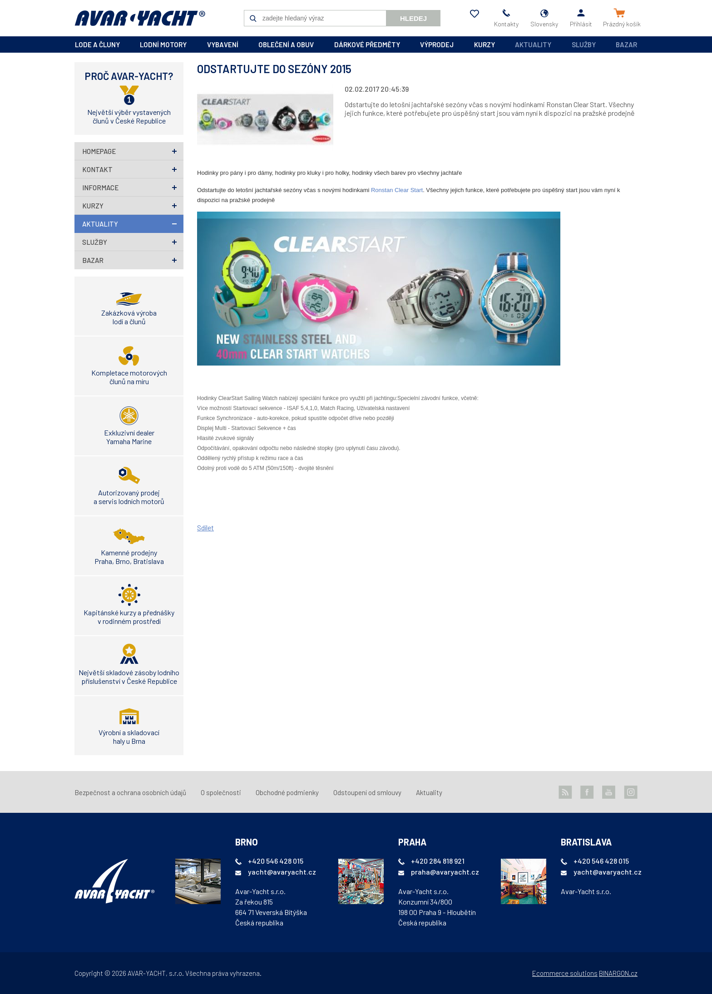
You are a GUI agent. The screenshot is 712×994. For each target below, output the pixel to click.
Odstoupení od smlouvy (367, 792)
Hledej (413, 18)
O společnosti (221, 792)
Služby (584, 44)
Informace (100, 187)
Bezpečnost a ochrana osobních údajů (130, 792)
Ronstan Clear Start (397, 190)
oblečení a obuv (286, 44)
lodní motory (163, 44)
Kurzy (93, 206)
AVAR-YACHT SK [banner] (139, 18)
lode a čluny (97, 44)
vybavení (222, 44)
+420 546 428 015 (275, 860)
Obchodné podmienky (287, 792)
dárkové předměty (367, 44)
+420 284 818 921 (438, 860)
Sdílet (205, 527)
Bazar (626, 44)
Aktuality (533, 44)
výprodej (437, 44)
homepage (99, 151)
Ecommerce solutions (565, 973)
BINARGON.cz (618, 973)
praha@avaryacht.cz (445, 871)
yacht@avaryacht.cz (282, 871)
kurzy (484, 44)
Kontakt (97, 169)
